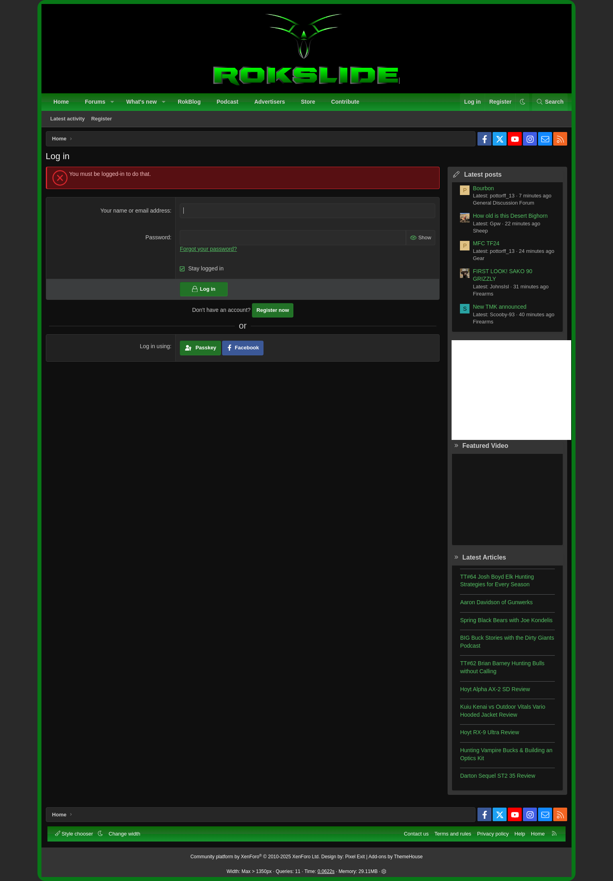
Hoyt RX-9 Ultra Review (487, 734)
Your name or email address (136, 212)
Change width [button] (125, 833)
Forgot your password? (209, 251)
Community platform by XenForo (255, 856)
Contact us (415, 833)
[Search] (549, 102)
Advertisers (270, 102)
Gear (476, 261)
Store (308, 102)
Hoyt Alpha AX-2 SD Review (493, 691)
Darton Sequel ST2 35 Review (495, 778)
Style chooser (75, 833)
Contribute (346, 102)
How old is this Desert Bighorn (508, 218)
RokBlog (189, 102)
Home (61, 102)
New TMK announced (497, 308)
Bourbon (481, 190)
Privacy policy (492, 833)
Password (158, 240)
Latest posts (480, 176)
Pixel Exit (355, 856)
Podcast (227, 102)
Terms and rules (452, 833)
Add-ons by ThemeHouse (396, 856)
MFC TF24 (484, 245)
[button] (113, 102)
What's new (142, 102)
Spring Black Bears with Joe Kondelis (504, 622)
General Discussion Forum (501, 205)
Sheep (478, 233)
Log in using (156, 348)
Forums (95, 102)
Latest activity (68, 119)
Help (519, 833)
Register (102, 119)
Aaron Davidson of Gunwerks (494, 604)
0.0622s (326, 871)
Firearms (481, 296)
